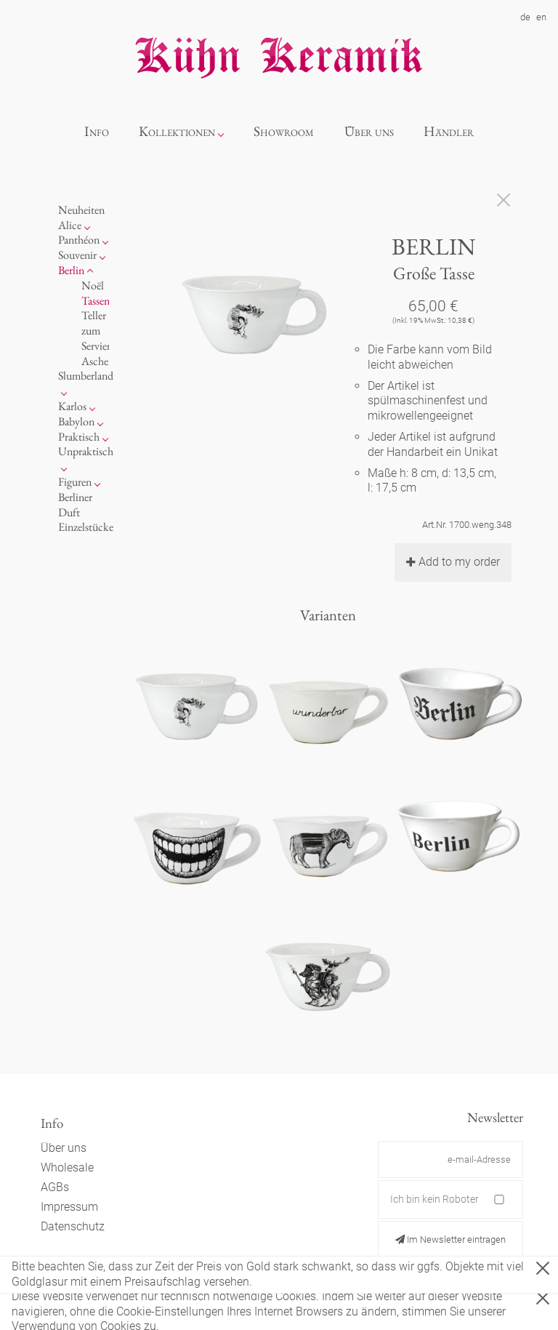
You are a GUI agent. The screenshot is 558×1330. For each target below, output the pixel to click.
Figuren (75, 481)
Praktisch (79, 436)
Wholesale (67, 1167)
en (541, 17)
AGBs (55, 1187)
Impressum (69, 1207)
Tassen (95, 300)
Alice (69, 225)
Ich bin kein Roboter (434, 1199)
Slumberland (85, 375)
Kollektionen (177, 131)
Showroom (284, 131)
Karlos (72, 406)
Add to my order (453, 562)
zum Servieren (101, 338)
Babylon (76, 421)
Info (96, 131)
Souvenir (77, 255)
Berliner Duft (75, 504)
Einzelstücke (85, 526)
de (525, 17)
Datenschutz (73, 1226)
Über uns (369, 131)
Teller (93, 315)
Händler (449, 131)
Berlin (71, 270)
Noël (92, 285)
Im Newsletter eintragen (450, 1239)
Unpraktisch (85, 451)
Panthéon (79, 239)
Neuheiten (81, 209)
